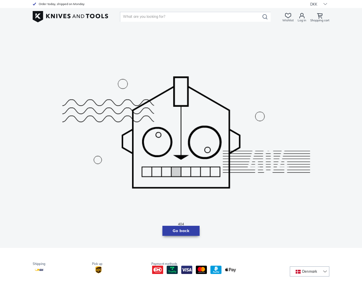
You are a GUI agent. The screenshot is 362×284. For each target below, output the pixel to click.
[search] (191, 17)
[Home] (70, 15)
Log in (302, 20)
